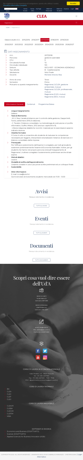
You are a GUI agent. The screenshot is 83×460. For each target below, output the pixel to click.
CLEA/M (10, 406)
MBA (9, 416)
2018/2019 (54, 40)
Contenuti (31, 104)
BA (8, 389)
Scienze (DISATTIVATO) (16, 434)
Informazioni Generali (14, 104)
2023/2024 (39, 44)
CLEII (9, 399)
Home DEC (32, 9)
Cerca (7, 11)
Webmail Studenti (59, 9)
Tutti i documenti (41, 260)
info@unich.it (43, 327)
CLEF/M (10, 414)
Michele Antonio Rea (53, 75)
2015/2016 (26, 40)
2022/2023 (29, 44)
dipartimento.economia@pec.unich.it (44, 380)
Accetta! (73, 3)
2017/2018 (45, 40)
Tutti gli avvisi (41, 205)
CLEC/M (10, 411)
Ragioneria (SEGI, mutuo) (55, 97)
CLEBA (10, 408)
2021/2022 (19, 44)
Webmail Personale (49, 9)
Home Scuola (25, 9)
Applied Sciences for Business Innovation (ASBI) (26, 437)
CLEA (8, 27)
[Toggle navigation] (76, 16)
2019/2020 (64, 40)
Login (72, 9)
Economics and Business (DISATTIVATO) (23, 431)
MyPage (38, 9)
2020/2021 (9, 44)
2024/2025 (49, 44)
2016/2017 (35, 40)
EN (77, 8)
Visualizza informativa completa (15, 5)
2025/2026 (59, 44)
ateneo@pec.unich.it (43, 330)
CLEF (9, 397)
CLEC (9, 394)
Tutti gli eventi (41, 233)
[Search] (10, 9)
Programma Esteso (46, 104)
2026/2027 (69, 44)
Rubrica (66, 9)
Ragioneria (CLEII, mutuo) (55, 94)
